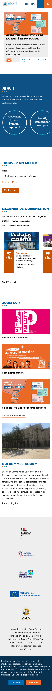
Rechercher (10, 190)
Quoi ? (5, 170)
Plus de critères (9, 182)
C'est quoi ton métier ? (13, 372)
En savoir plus (10, 503)
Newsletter (27, 4)
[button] (23, 59)
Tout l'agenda (9, 282)
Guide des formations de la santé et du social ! (25, 407)
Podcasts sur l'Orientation (15, 337)
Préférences (32, 675)
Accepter (33, 683)
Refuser (16, 683)
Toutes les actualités (14, 416)
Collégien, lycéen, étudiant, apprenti (14, 122)
